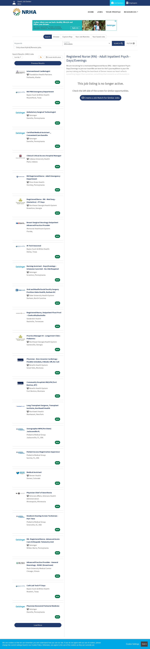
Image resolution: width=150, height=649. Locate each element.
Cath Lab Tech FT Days (36, 585)
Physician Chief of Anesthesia (39, 492)
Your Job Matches (83, 37)
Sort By (17, 57)
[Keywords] (38, 43)
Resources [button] (130, 12)
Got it (144, 644)
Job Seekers (117, 2)
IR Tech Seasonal (34, 245)
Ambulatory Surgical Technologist (41, 112)
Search (47, 37)
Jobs (100, 12)
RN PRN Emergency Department (40, 91)
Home (91, 12)
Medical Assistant (34, 472)
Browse (56, 37)
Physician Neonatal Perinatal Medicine (43, 606)
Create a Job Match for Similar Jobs (100, 97)
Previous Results (38, 63)
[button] (131, 43)
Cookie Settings (132, 644)
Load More (38, 625)
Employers (131, 2)
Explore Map (67, 37)
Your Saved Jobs (99, 37)
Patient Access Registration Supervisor (43, 452)
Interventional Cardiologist (38, 71)
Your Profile (113, 12)
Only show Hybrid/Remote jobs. (28, 47)
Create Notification (53, 57)
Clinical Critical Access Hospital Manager (44, 155)
